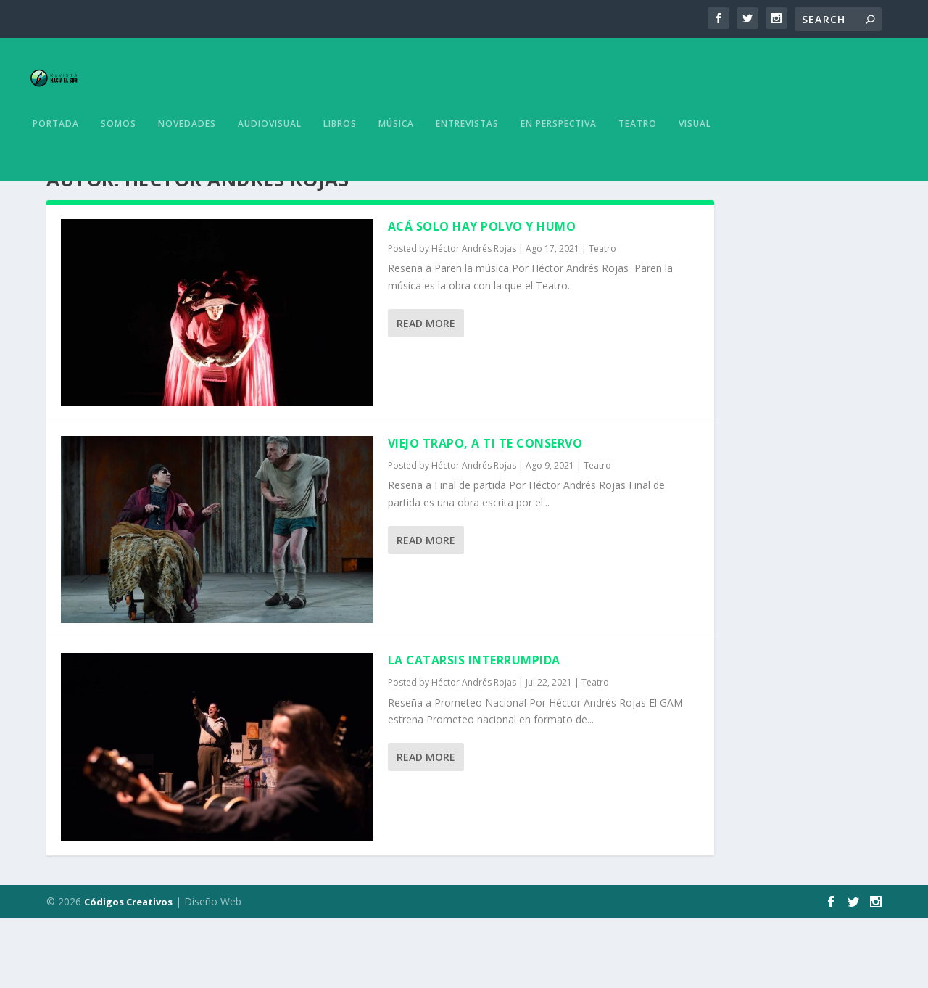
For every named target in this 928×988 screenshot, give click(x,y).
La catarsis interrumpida (474, 730)
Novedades (187, 154)
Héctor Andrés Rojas (473, 318)
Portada (56, 154)
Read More (426, 393)
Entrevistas (467, 154)
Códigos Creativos (128, 971)
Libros (340, 154)
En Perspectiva (559, 154)
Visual (695, 154)
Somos (118, 154)
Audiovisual (270, 154)
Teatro (637, 154)
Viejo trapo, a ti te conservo (485, 513)
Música (396, 154)
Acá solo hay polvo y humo (482, 296)
